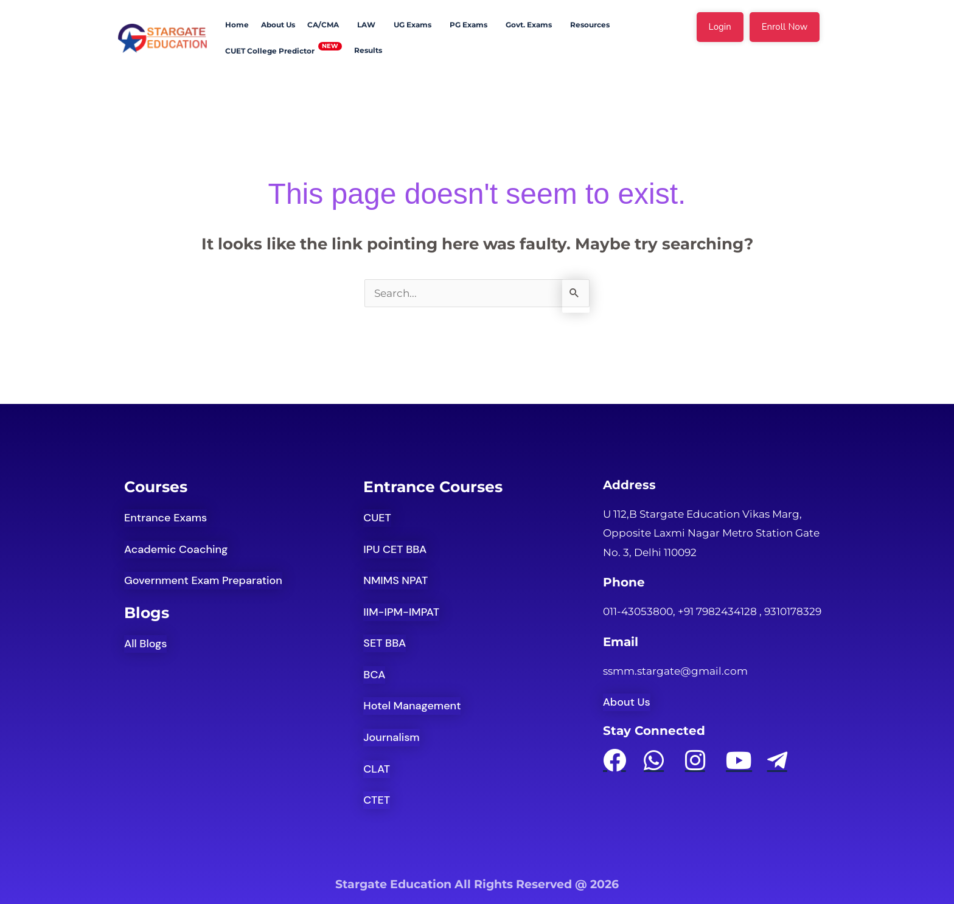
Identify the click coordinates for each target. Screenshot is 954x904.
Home (237, 24)
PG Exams (468, 24)
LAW (366, 24)
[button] (326, 25)
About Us (278, 24)
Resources (590, 24)
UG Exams (412, 24)
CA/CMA (323, 24)
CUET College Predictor (270, 50)
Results (368, 50)
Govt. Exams (529, 24)
